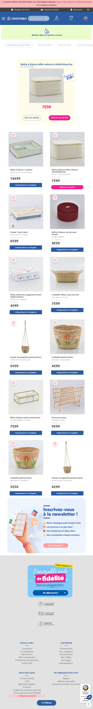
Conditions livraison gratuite (27, 690)
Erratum (27, 687)
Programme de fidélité (51, 10)
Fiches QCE (27, 663)
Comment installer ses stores (66, 684)
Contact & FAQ (27, 678)
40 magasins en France (21, 10)
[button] (89, 697)
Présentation (66, 648)
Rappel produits (27, 695)
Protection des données (27, 660)
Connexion (27, 648)
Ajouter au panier (59, 118)
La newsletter (27, 651)
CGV (27, 681)
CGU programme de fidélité (26, 692)
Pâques (66, 678)
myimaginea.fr (66, 663)
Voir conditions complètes (46, 5)
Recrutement (77, 10)
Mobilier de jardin (66, 681)
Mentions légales (27, 684)
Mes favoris (27, 654)
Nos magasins (66, 651)
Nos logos (66, 660)
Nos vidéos (66, 657)
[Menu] (89, 685)
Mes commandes (27, 657)
